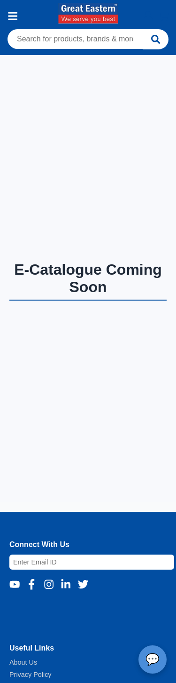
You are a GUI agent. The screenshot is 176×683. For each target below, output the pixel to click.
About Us (23, 662)
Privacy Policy (30, 674)
